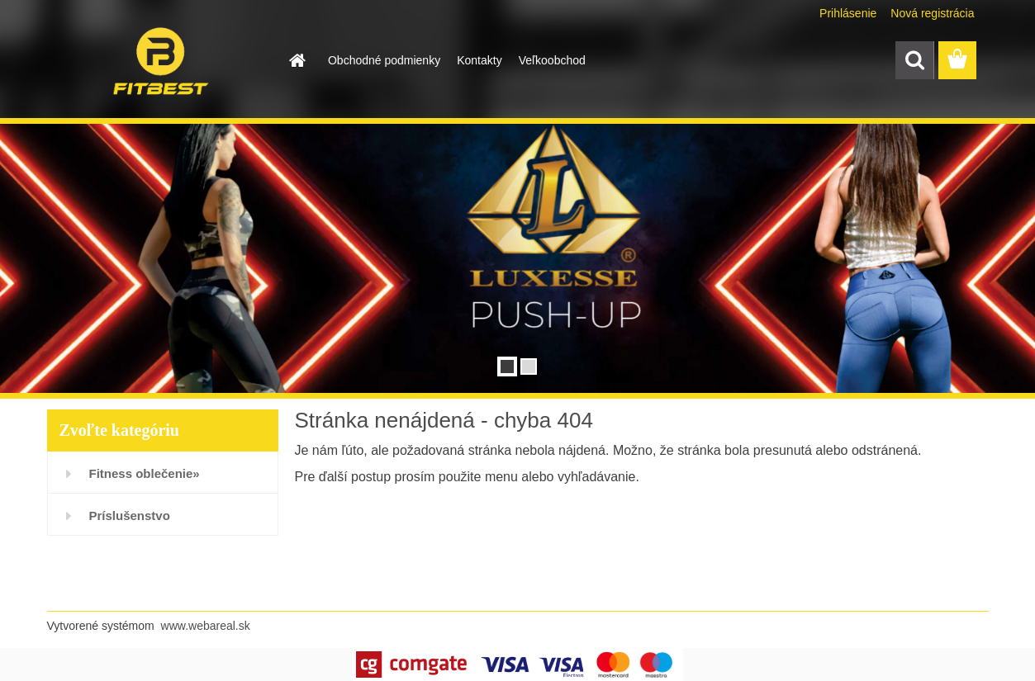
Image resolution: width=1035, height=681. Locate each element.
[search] (914, 60)
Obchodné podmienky (384, 60)
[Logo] (160, 61)
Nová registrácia (932, 13)
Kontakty (479, 60)
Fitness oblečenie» (144, 473)
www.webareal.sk (205, 625)
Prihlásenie (847, 13)
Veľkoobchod (552, 60)
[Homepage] (297, 60)
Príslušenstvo (129, 515)
